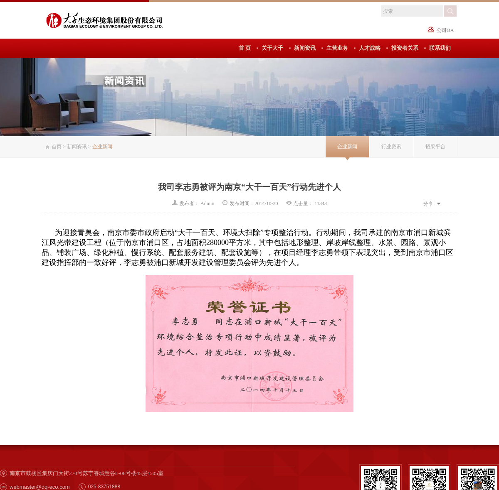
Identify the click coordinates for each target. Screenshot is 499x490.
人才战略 (369, 48)
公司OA (445, 30)
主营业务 (337, 48)
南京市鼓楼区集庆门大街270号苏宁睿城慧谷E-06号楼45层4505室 (86, 473)
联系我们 (440, 48)
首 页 (245, 48)
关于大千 (272, 48)
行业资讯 (391, 146)
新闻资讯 (305, 48)
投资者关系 (404, 48)
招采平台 (435, 146)
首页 (57, 146)
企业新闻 (347, 146)
